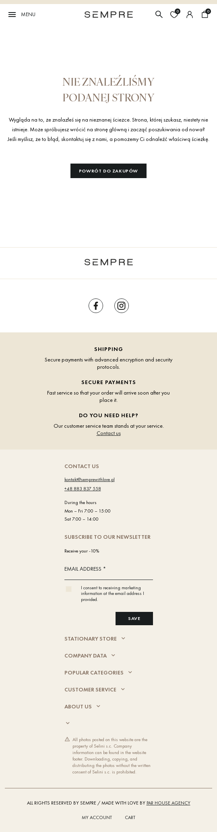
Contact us (109, 433)
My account (97, 817)
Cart (130, 817)
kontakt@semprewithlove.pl (89, 479)
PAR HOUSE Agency (168, 803)
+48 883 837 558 (82, 488)
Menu (21, 14)
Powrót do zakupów (108, 171)
